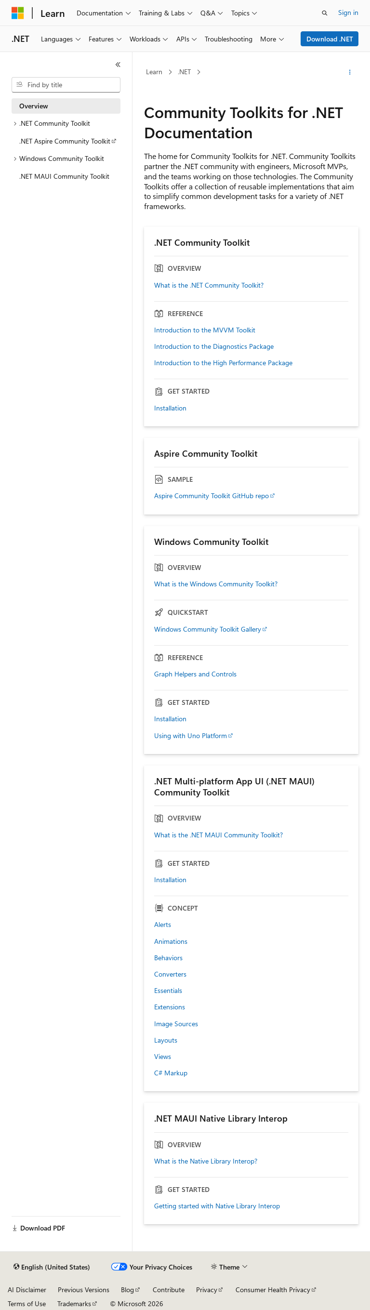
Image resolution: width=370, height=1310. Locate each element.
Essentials (168, 990)
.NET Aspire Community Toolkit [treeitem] (64, 141)
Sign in (348, 12)
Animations (170, 941)
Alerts (162, 924)
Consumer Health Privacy (273, 1289)
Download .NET (329, 38)
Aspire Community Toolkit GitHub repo (211, 495)
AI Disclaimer (27, 1289)
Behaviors (168, 957)
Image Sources (176, 1023)
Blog (127, 1289)
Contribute (169, 1289)
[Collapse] (118, 64)
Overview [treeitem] (33, 105)
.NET (184, 71)
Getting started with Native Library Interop (217, 1206)
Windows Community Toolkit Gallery (207, 629)
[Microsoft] (18, 13)
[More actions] (350, 72)
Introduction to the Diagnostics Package (214, 346)
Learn (154, 71)
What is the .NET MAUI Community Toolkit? (218, 835)
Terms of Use (27, 1303)
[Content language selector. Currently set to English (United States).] (52, 1267)
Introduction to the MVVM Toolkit (204, 330)
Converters (170, 974)
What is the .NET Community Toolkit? (209, 285)
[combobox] (66, 85)
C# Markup (170, 1073)
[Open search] (324, 13)
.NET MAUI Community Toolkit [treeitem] (64, 176)
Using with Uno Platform (190, 735)
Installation (170, 408)
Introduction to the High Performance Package (223, 362)
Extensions (169, 1007)
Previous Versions (83, 1289)
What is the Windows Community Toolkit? (216, 584)
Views (162, 1056)
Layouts (165, 1040)
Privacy (206, 1289)
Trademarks (74, 1303)
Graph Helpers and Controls (195, 674)
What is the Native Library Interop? (205, 1161)
